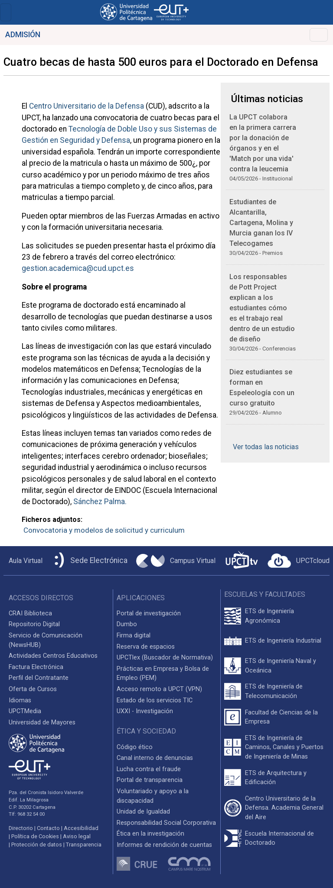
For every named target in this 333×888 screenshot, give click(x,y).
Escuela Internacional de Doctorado (279, 838)
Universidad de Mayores (42, 722)
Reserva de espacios (146, 646)
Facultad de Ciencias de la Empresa (281, 717)
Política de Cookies (35, 836)
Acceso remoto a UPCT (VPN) (159, 689)
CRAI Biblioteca (30, 613)
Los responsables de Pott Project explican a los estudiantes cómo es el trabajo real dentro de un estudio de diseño (262, 308)
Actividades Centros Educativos (53, 656)
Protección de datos (36, 844)
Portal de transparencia (150, 780)
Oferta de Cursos (33, 689)
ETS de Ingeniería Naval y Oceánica (280, 665)
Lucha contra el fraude (149, 769)
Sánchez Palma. (100, 501)
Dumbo (127, 624)
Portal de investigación (149, 613)
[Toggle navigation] (5, 12)
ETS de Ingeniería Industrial (283, 640)
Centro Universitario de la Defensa (86, 106)
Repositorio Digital (34, 624)
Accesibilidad (81, 828)
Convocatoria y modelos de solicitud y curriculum (104, 530)
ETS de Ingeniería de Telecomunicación (274, 691)
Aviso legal (77, 836)
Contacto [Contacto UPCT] (48, 828)
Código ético (135, 747)
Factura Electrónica (36, 667)
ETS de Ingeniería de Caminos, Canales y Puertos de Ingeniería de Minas (284, 747)
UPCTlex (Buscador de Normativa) (165, 657)
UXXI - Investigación (145, 711)
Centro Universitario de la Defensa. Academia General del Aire (284, 808)
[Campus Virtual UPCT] (175, 561)
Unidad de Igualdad (143, 811)
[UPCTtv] (241, 560)
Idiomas (20, 700)
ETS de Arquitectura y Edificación (276, 777)
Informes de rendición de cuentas (164, 845)
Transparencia (83, 844)
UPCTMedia (25, 711)
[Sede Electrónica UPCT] (89, 560)
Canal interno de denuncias (155, 758)
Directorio (21, 828)
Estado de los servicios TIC (155, 700)
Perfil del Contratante (39, 678)
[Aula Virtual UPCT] (22, 561)
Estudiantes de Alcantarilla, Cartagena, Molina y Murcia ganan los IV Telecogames (261, 223)
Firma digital (133, 635)
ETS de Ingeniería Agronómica (269, 616)
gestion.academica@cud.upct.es (78, 268)
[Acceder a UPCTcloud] (299, 560)
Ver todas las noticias (266, 447)
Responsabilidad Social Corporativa (166, 823)
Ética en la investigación (150, 833)
